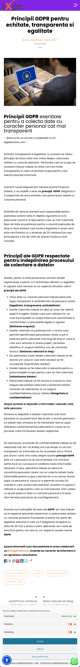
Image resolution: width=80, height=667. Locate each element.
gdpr (38, 573)
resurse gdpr (14, 582)
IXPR (40, 47)
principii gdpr (57, 573)
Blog (25, 40)
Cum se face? (50, 40)
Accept (40, 641)
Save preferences (40, 656)
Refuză (40, 649)
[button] (7, 660)
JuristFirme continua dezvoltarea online (22, 603)
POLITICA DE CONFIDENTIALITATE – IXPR (22, 663)
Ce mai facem (36, 40)
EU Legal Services (18, 550)
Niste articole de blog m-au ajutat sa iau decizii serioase (58, 605)
